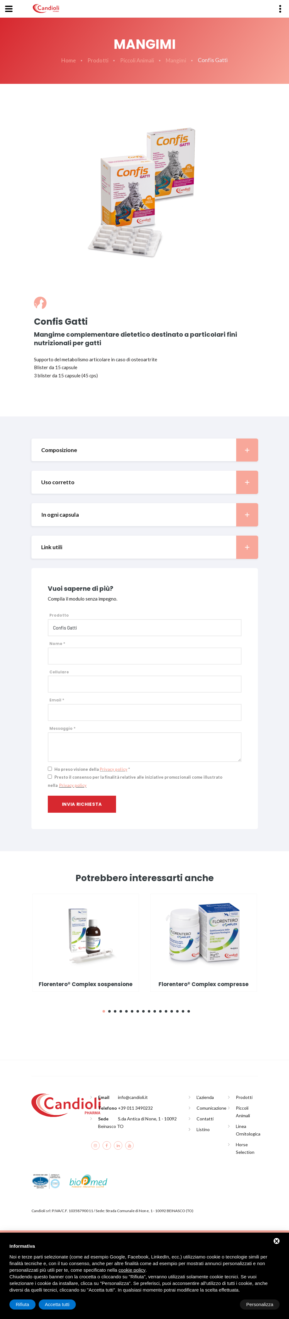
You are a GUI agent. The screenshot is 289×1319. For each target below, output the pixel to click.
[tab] (144, 450)
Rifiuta (226, 1304)
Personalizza (29, 1304)
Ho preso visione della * (92, 769)
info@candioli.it (133, 1098)
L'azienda (205, 1098)
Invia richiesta (82, 804)
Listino (203, 1130)
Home (67, 60)
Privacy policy (113, 769)
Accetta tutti (261, 1304)
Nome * (57, 644)
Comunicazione (211, 1108)
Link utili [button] (150, 547)
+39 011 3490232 (135, 1108)
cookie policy (132, 1270)
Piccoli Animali (136, 60)
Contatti (205, 1119)
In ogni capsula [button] (150, 514)
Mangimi (176, 60)
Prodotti (97, 60)
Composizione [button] (150, 450)
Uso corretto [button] (150, 482)
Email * (56, 700)
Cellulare (59, 672)
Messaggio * (62, 728)
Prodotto (59, 615)
